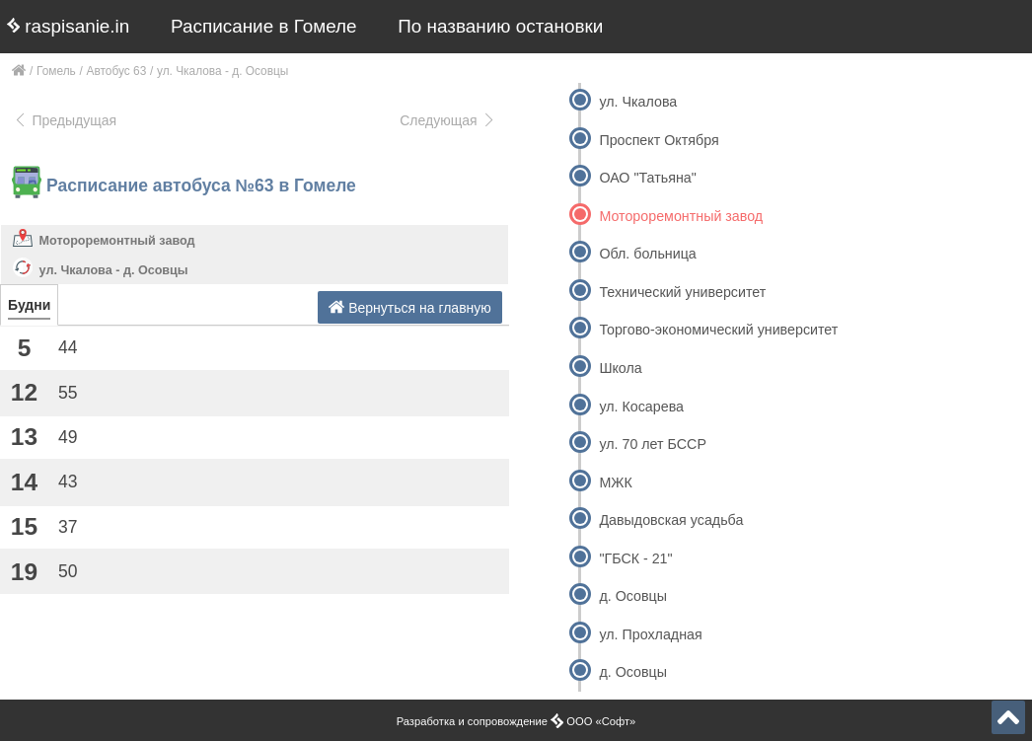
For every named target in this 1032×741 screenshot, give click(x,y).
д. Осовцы (633, 596)
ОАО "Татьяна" (647, 177)
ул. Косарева (641, 406)
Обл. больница (647, 253)
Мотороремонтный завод (117, 241)
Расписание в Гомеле (264, 26)
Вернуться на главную (410, 307)
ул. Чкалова (638, 102)
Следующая (448, 120)
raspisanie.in (68, 26)
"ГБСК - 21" (635, 558)
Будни (29, 305)
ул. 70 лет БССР (652, 444)
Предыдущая (64, 120)
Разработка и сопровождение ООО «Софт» (516, 721)
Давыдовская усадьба (671, 520)
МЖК (615, 482)
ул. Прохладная (650, 634)
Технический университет (682, 292)
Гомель (56, 71)
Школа (620, 368)
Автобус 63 (117, 71)
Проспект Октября (658, 140)
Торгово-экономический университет (718, 329)
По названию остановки (500, 26)
